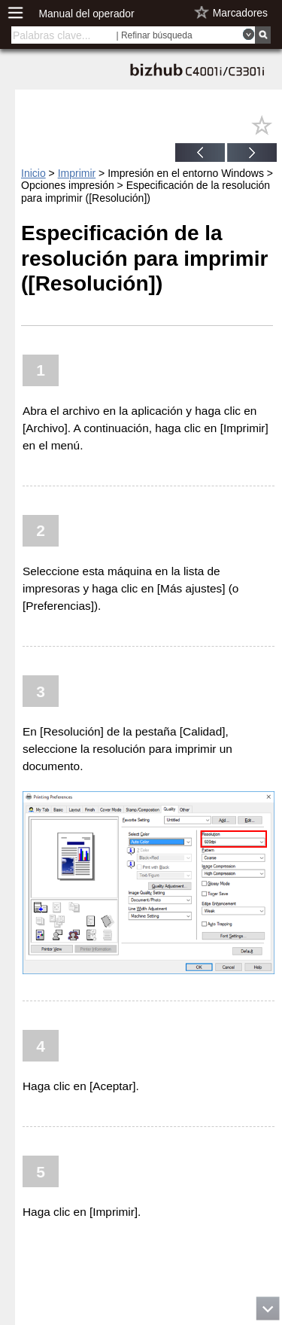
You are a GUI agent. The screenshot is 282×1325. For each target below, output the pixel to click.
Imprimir (77, 173)
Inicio (33, 173)
